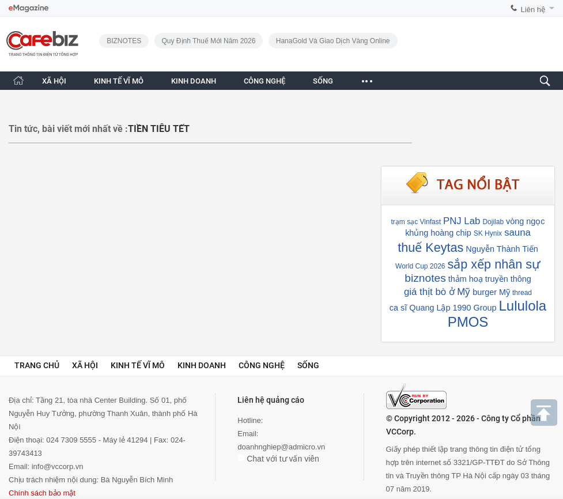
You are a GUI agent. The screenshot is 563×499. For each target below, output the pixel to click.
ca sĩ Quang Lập (420, 307)
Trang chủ (36, 365)
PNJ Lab (461, 221)
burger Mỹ (491, 292)
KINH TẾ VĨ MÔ (118, 81)
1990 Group (474, 307)
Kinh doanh (201, 365)
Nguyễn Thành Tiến (502, 249)
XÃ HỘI (54, 81)
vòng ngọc (525, 221)
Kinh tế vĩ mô (138, 365)
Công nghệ (262, 365)
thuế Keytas (430, 247)
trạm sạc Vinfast (416, 222)
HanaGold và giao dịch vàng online (333, 41)
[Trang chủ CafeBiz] (18, 80)
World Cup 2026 (420, 266)
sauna (517, 232)
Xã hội (85, 365)
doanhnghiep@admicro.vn (281, 447)
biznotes (425, 278)
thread (522, 293)
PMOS (468, 322)
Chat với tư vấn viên (278, 458)
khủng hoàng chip (438, 232)
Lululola (522, 305)
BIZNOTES (124, 41)
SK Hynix (488, 233)
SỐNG (323, 81)
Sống (308, 365)
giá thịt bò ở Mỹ (437, 291)
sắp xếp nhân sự (494, 264)
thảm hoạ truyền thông (489, 278)
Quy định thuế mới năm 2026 (209, 41)
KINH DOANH (193, 81)
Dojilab (493, 222)
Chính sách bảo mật (42, 493)
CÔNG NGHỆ (264, 81)
